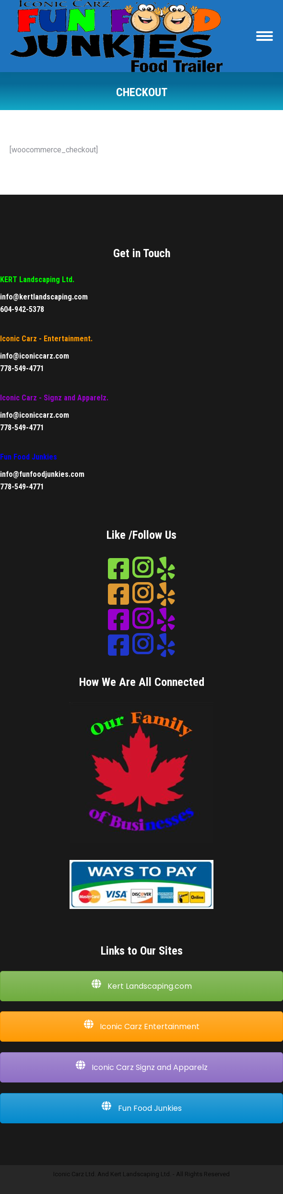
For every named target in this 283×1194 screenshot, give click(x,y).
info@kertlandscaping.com (44, 296)
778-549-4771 (22, 368)
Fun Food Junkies (142, 1108)
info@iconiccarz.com (34, 356)
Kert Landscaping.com (141, 986)
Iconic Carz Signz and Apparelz (141, 1067)
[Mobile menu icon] (264, 36)
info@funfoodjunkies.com (42, 474)
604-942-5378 (22, 309)
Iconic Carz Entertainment (141, 1026)
